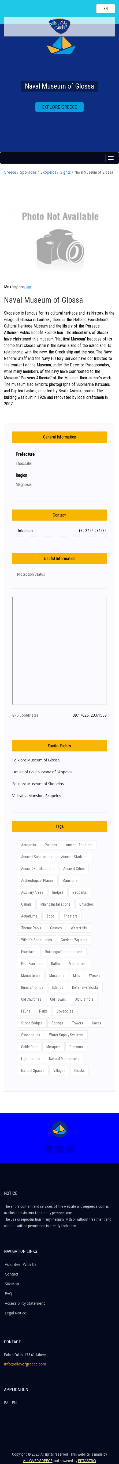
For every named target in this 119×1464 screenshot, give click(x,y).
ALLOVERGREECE (38, 1460)
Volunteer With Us (20, 1264)
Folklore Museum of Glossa (36, 760)
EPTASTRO (87, 1460)
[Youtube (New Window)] (70, 1149)
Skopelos (48, 172)
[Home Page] (59, 1129)
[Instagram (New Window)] (59, 1149)
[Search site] (87, 8)
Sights (65, 172)
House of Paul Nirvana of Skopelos (42, 771)
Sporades (28, 172)
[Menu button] (110, 158)
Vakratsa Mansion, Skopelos (36, 795)
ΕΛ (6, 1402)
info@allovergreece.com (25, 1364)
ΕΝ (14, 1402)
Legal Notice (15, 1312)
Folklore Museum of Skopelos (38, 783)
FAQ (8, 1293)
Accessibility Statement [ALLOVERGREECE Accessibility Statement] (25, 1303)
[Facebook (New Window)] (49, 1149)
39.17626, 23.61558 (90, 715)
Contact (11, 1274)
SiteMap (12, 1283)
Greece (10, 172)
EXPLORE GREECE (59, 107)
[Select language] (105, 8)
